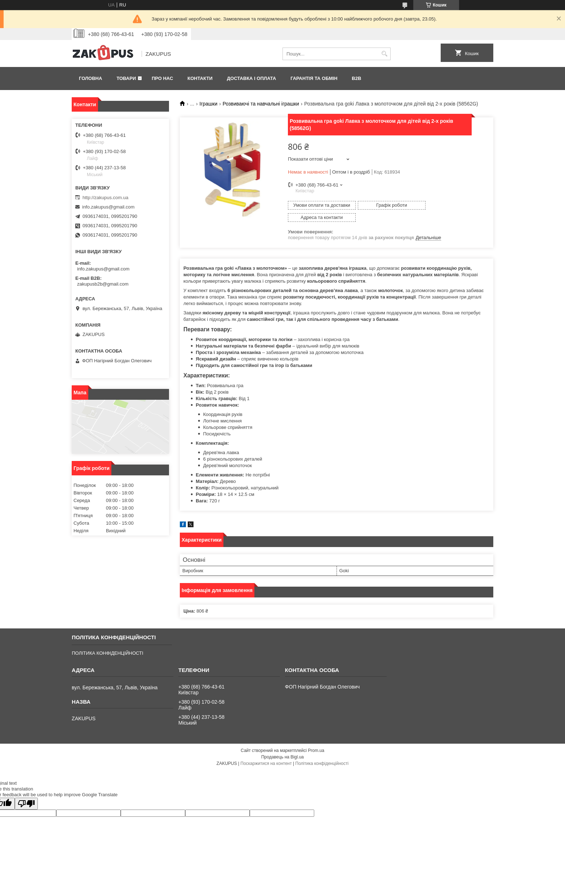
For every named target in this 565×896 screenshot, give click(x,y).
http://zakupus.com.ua (105, 197)
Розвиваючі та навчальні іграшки (261, 104)
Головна (90, 78)
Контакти (200, 78)
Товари (126, 78)
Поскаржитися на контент (266, 751)
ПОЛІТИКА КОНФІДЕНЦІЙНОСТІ (107, 641)
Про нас (162, 78)
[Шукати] (384, 54)
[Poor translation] (26, 791)
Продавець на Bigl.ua (282, 744)
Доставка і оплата (251, 78)
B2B (356, 78)
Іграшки (209, 104)
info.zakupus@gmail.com (108, 207)
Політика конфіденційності (322, 751)
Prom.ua (316, 738)
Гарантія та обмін (313, 78)
